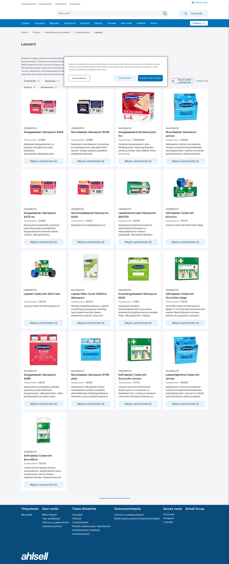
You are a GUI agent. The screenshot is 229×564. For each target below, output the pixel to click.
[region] (116, 71)
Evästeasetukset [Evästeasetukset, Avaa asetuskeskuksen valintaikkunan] (79, 78)
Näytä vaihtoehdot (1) (43, 161)
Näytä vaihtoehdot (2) (185, 242)
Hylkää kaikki (125, 78)
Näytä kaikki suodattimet (171, 80)
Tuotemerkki (32, 81)
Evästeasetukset (80, 534)
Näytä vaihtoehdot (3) (43, 323)
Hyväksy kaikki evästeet (150, 78)
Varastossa (52, 81)
